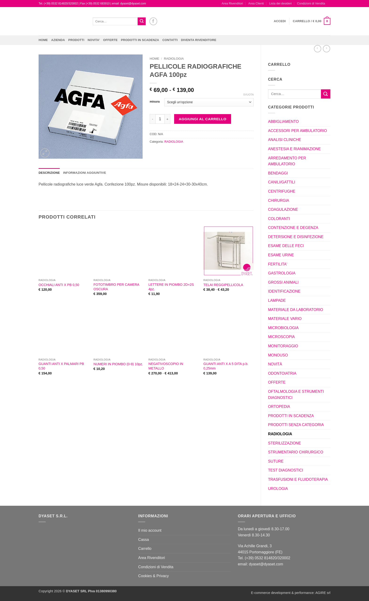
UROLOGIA (278, 489)
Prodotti (76, 40)
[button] (280, 21)
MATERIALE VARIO (285, 319)
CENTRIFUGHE (281, 191)
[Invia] (142, 21)
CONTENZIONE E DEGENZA (293, 228)
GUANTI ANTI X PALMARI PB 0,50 (61, 366)
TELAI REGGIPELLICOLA (223, 285)
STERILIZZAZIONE (284, 443)
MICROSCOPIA (281, 337)
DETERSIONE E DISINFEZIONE (296, 237)
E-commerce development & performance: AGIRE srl (290, 593)
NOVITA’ (94, 40)
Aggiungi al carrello (202, 119)
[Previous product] (326, 48)
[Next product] (317, 48)
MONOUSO (278, 355)
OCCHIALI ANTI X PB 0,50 (59, 285)
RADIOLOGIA (280, 434)
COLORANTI (279, 219)
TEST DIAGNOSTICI (285, 470)
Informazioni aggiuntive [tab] (84, 172)
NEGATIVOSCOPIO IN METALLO (165, 366)
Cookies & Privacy (153, 576)
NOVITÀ (275, 364)
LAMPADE (277, 300)
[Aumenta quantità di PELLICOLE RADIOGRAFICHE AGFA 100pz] (167, 119)
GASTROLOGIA (281, 273)
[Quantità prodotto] (160, 119)
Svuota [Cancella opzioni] (248, 94)
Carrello (144, 549)
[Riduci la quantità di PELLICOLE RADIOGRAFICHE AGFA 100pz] (152, 119)
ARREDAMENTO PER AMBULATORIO (287, 161)
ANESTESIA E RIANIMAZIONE (294, 149)
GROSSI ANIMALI (283, 282)
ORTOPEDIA (279, 407)
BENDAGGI (278, 173)
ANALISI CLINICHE (284, 140)
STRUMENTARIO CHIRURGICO (295, 452)
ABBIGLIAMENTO (283, 122)
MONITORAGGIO (283, 346)
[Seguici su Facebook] (153, 21)
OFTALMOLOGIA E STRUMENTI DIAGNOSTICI (296, 395)
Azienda (58, 40)
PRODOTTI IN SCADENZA (140, 40)
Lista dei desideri (280, 3)
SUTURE (276, 461)
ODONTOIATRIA (282, 373)
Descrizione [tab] (49, 172)
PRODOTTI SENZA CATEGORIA (296, 425)
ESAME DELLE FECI (286, 246)
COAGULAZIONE (283, 209)
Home (43, 40)
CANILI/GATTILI (281, 182)
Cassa (143, 540)
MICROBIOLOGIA (283, 328)
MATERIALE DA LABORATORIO (295, 310)
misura (155, 101)
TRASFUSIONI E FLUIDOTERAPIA (298, 479)
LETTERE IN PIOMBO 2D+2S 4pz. (171, 287)
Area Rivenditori (232, 3)
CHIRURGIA (278, 201)
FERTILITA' (277, 264)
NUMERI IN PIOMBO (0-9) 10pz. (118, 364)
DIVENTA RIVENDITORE (198, 40)
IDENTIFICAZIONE (284, 291)
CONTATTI (170, 40)
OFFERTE (110, 40)
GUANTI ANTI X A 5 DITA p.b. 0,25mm (225, 366)
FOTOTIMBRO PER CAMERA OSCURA (116, 287)
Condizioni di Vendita (311, 3)
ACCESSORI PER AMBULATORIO (297, 131)
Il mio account (149, 530)
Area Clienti (256, 3)
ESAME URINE (281, 255)
